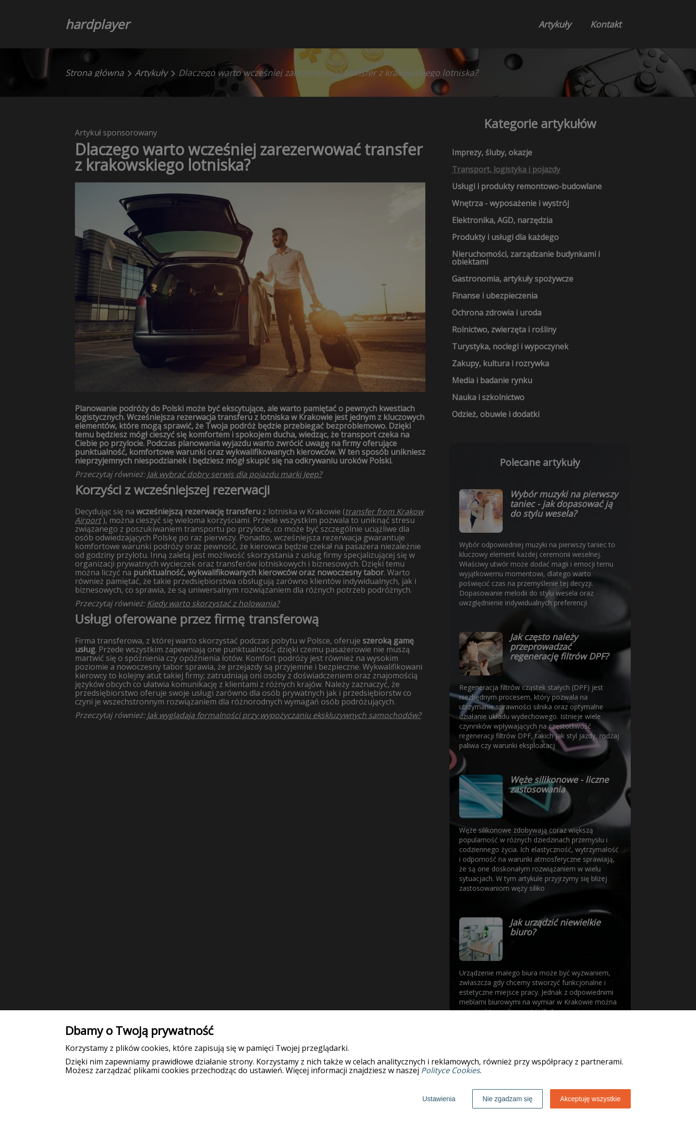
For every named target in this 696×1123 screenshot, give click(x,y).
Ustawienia (438, 1099)
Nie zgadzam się (507, 1099)
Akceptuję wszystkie (590, 1099)
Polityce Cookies (450, 1070)
